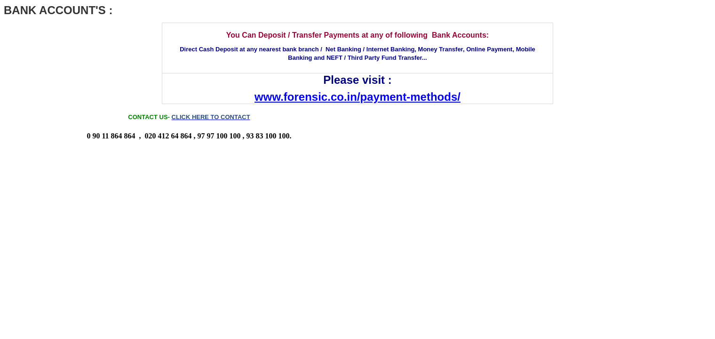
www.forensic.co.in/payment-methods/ (357, 96)
